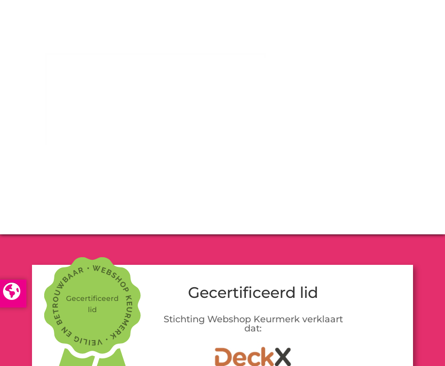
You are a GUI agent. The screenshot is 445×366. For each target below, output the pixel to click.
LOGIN (222, 181)
